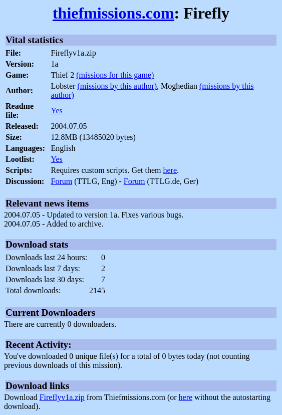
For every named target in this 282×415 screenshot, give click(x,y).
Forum (62, 181)
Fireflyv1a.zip (62, 397)
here (170, 170)
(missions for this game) (115, 75)
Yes (57, 110)
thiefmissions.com (113, 13)
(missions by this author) (117, 86)
